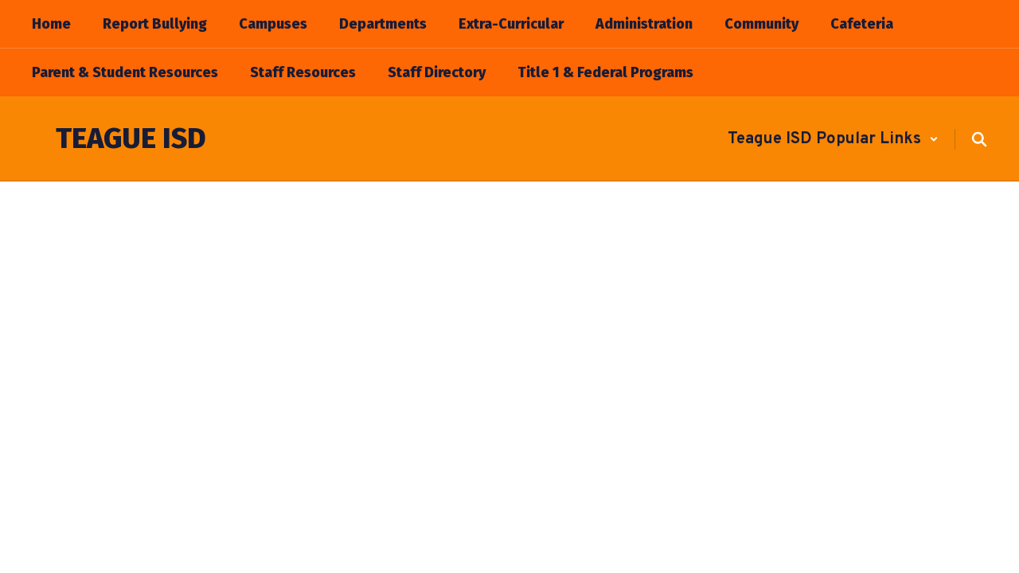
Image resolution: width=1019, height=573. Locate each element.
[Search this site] (979, 139)
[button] (833, 139)
